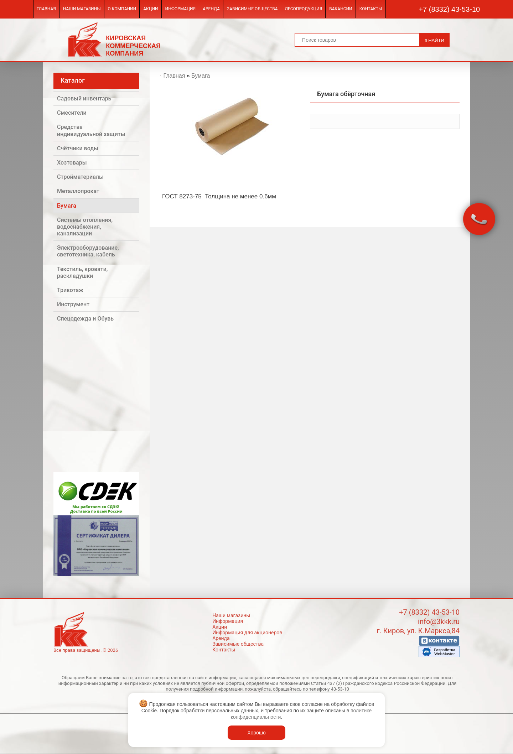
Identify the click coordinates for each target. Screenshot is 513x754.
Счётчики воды (77, 148)
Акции (150, 8)
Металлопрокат (78, 191)
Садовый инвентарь (84, 98)
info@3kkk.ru (439, 621)
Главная (46, 8)
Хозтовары (72, 162)
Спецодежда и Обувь (85, 318)
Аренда (211, 8)
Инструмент (73, 304)
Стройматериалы (80, 176)
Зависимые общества (252, 8)
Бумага (66, 205)
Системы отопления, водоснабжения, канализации (85, 227)
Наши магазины (82, 8)
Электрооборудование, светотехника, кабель (88, 251)
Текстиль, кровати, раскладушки (82, 272)
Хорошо (256, 732)
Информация (180, 8)
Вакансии (340, 8)
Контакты (370, 8)
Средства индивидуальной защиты (91, 130)
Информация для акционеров (247, 632)
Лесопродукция (303, 8)
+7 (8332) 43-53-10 (449, 9)
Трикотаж (70, 290)
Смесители (72, 112)
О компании (122, 8)
